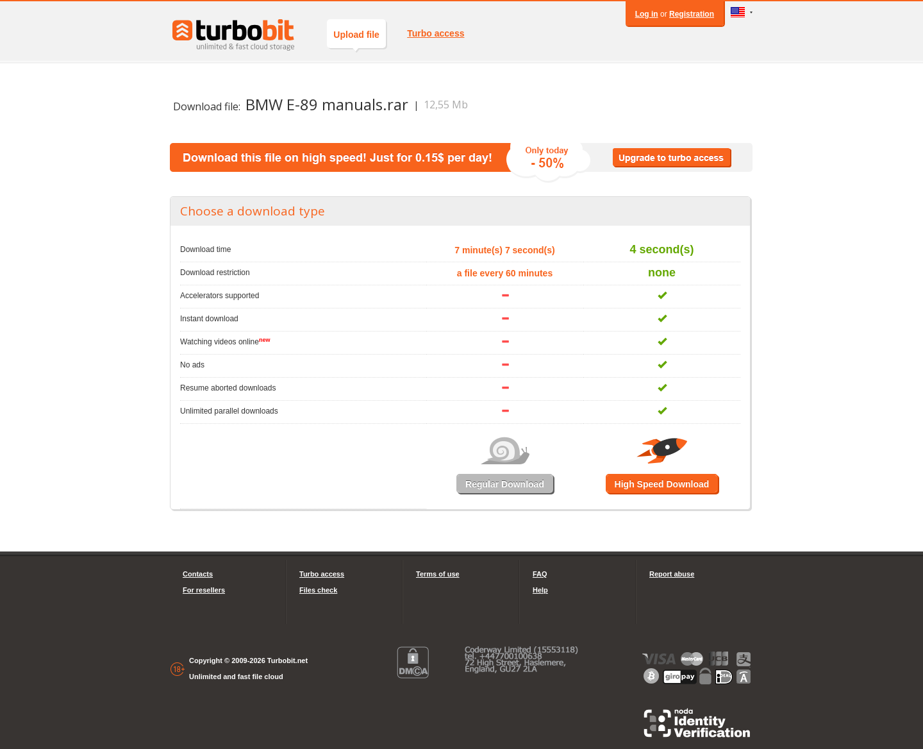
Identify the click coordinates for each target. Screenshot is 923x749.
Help (540, 590)
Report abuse (671, 574)
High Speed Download (662, 484)
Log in (646, 14)
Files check (318, 590)
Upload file (356, 38)
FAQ (540, 574)
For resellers (204, 590)
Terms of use (438, 574)
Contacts (198, 574)
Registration (691, 14)
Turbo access (435, 33)
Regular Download (504, 484)
